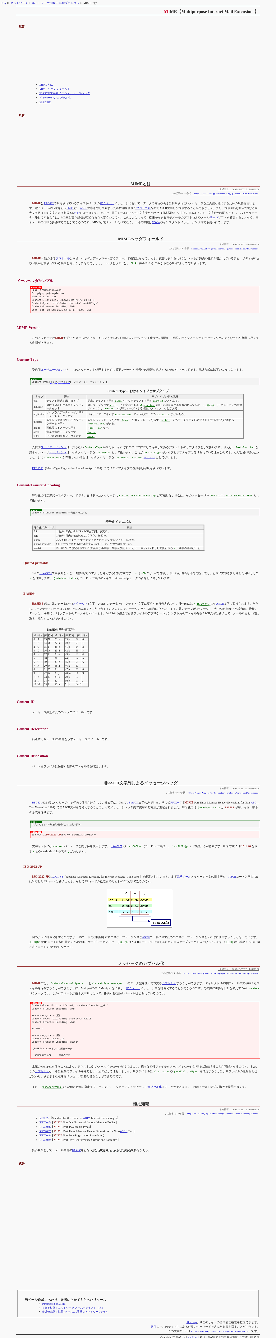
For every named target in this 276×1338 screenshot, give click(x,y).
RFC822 (49, 203)
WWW (156, 222)
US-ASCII (149, 457)
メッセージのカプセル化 (55, 97)
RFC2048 (45, 1132)
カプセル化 (169, 980)
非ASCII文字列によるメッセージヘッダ (64, 93)
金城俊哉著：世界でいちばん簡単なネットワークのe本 (75, 1308)
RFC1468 (57, 874)
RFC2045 (45, 1119)
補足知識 (45, 102)
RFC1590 (37, 467)
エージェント (58, 452)
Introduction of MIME (54, 1300)
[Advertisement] (138, 56)
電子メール (107, 203)
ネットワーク (19, 3)
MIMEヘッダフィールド (54, 88)
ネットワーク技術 (43, 3)
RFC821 (37, 800)
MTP (77, 212)
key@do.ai (193, 1333)
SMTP (70, 208)
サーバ (213, 217)
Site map (191, 1318)
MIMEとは (46, 84)
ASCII (84, 208)
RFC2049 (45, 1136)
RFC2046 (45, 1123)
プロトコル (143, 208)
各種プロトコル (69, 3)
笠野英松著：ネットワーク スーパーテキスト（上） (73, 1304)
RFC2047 (176, 800)
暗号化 (76, 1146)
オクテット (80, 602)
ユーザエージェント (54, 369)
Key (4, 3)
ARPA (86, 1114)
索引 (153, 1323)
